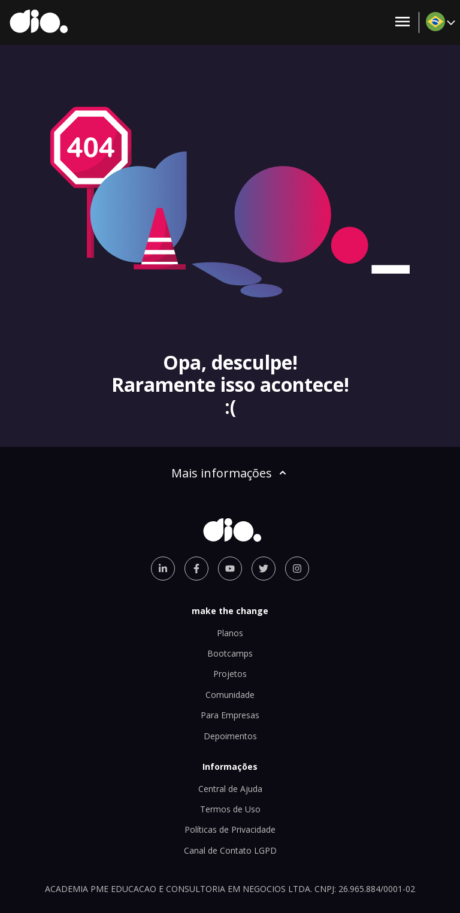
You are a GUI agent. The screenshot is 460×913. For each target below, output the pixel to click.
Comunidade (230, 694)
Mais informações (230, 473)
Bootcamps (230, 653)
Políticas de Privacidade (230, 829)
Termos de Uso (230, 809)
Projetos (230, 673)
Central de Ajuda (230, 788)
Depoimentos (230, 736)
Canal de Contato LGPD (230, 850)
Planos (230, 633)
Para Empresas (230, 715)
